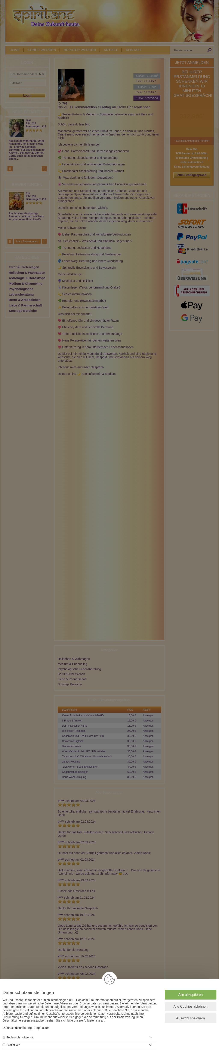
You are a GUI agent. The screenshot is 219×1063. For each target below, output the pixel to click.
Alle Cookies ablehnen (190, 1006)
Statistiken (14, 1045)
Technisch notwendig (20, 1037)
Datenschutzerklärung (17, 1027)
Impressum (42, 1027)
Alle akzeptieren (190, 995)
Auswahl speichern (190, 1018)
